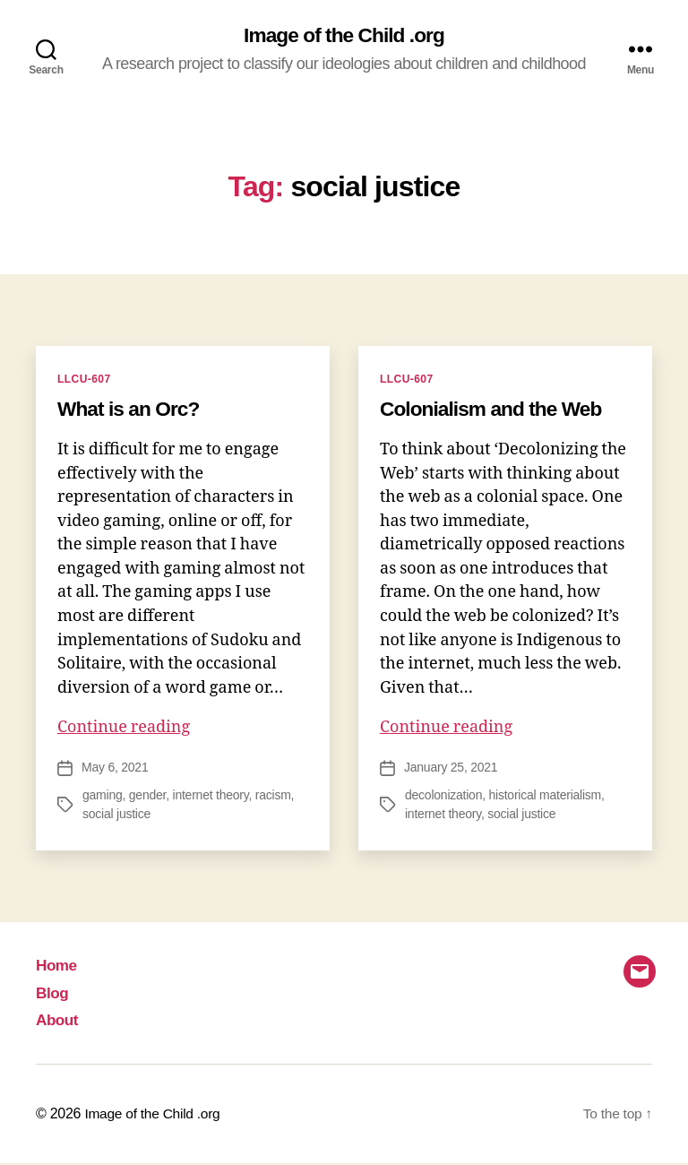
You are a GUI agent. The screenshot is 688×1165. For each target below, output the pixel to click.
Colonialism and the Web (497, 409)
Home (57, 967)
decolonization (443, 797)
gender (147, 797)
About (58, 1022)
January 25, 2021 (450, 769)
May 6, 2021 (115, 769)
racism (273, 797)
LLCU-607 (84, 380)
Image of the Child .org (343, 36)
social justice (116, 815)
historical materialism (545, 797)
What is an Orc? (132, 409)
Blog (53, 995)
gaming (102, 797)
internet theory (211, 797)
